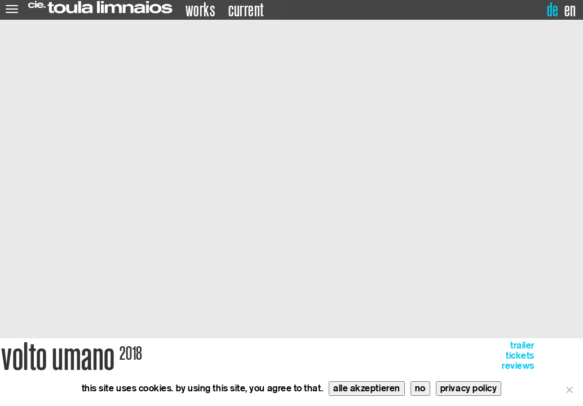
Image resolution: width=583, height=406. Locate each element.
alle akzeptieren (366, 388)
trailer (522, 345)
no (420, 388)
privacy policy (468, 388)
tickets (520, 355)
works (200, 10)
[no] (569, 389)
